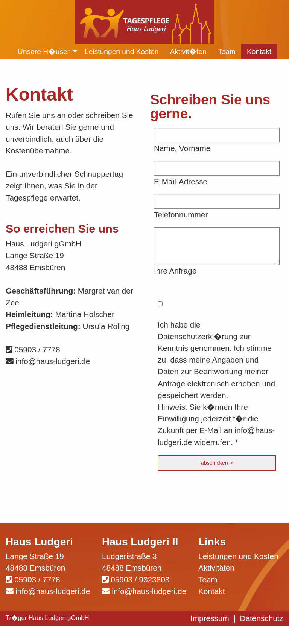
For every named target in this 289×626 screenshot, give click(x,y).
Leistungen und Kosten (238, 556)
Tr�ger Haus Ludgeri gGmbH (47, 617)
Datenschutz (261, 618)
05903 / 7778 (33, 349)
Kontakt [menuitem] (259, 51)
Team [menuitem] (227, 51)
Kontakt (211, 591)
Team (208, 579)
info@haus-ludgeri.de (48, 361)
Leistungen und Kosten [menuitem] (121, 51)
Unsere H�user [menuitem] (44, 51)
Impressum (209, 618)
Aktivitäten (216, 567)
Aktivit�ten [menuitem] (188, 51)
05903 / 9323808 (140, 579)
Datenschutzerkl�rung (197, 336)
